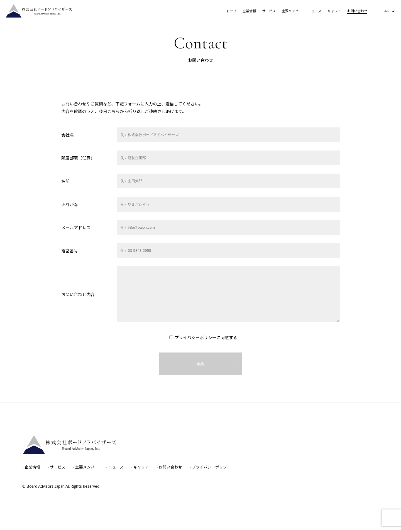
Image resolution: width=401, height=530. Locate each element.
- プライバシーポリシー (210, 467)
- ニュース (115, 467)
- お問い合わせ (169, 467)
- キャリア (140, 467)
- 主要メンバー (86, 467)
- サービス (56, 467)
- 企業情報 (31, 467)
